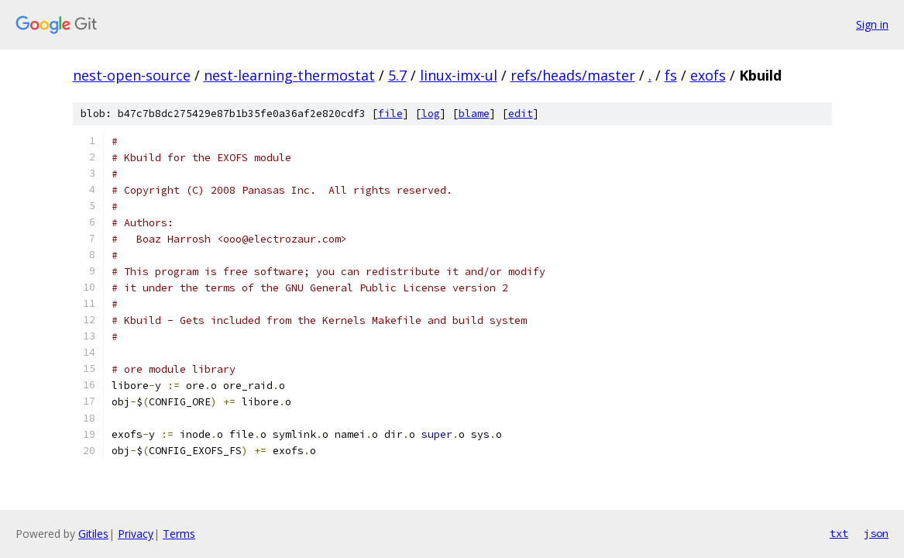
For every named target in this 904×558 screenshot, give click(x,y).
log (430, 113)
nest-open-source (132, 75)
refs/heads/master (572, 75)
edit (520, 113)
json (876, 533)
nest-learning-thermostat (289, 75)
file (390, 113)
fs (671, 75)
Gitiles (93, 533)
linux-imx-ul (458, 75)
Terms (179, 533)
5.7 (397, 75)
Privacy (135, 533)
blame (474, 113)
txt (839, 533)
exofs (708, 75)
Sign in (872, 24)
